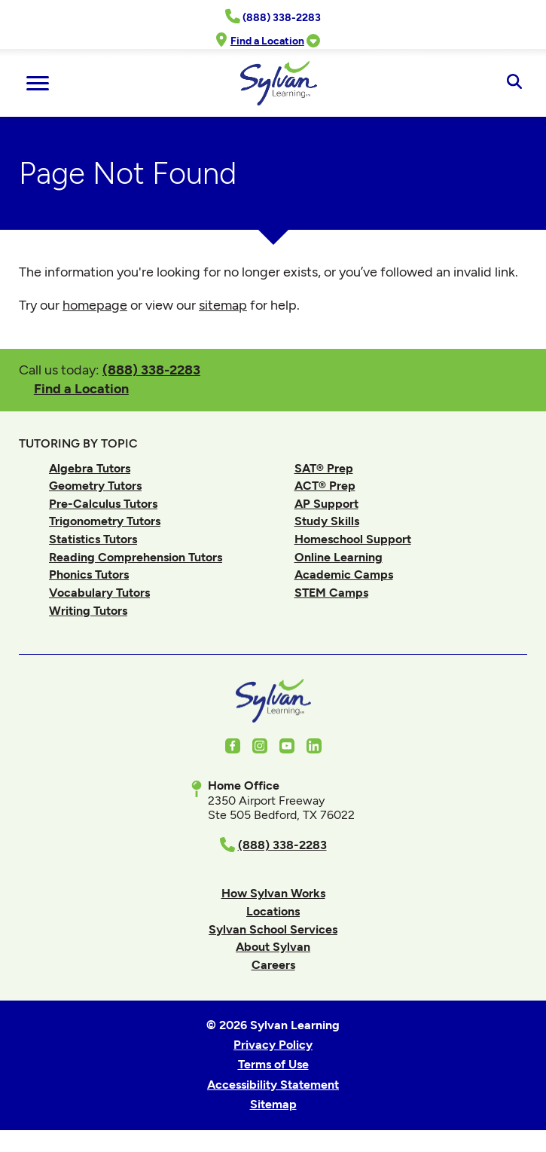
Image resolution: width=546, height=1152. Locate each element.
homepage (95, 305)
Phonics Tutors (89, 574)
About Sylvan (273, 947)
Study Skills (326, 521)
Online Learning (338, 557)
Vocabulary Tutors (99, 592)
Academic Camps (343, 574)
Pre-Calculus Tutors (103, 504)
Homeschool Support (352, 539)
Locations (273, 911)
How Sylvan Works (273, 893)
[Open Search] (514, 83)
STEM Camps (331, 592)
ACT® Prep (324, 485)
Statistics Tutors (93, 539)
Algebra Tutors (89, 468)
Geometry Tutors (95, 485)
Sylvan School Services (273, 929)
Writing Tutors (88, 611)
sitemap (223, 305)
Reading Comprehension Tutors (135, 557)
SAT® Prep (323, 468)
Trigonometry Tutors (104, 521)
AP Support (326, 504)
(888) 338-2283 (151, 369)
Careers (273, 965)
